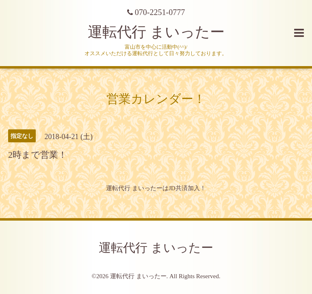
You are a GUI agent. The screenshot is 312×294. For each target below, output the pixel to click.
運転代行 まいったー (156, 32)
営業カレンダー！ (156, 98)
